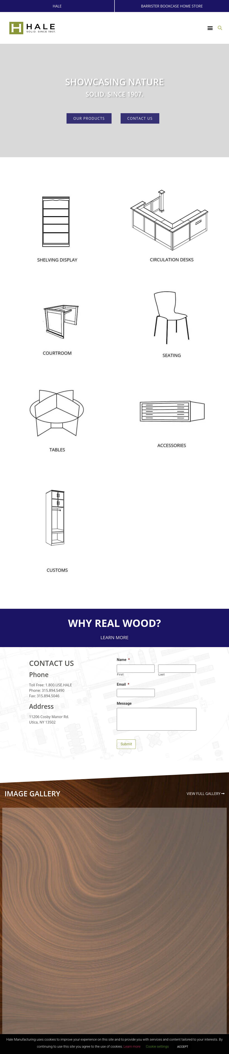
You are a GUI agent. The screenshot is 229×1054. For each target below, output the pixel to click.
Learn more (132, 1046)
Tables (57, 450)
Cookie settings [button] (157, 1046)
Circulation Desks (171, 260)
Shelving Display (57, 260)
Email (123, 684)
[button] (210, 28)
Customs (57, 570)
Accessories (171, 445)
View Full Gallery (203, 793)
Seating (172, 355)
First (120, 674)
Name (123, 660)
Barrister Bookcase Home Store (172, 6)
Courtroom (57, 353)
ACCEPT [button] (182, 1046)
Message (124, 703)
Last (161, 674)
